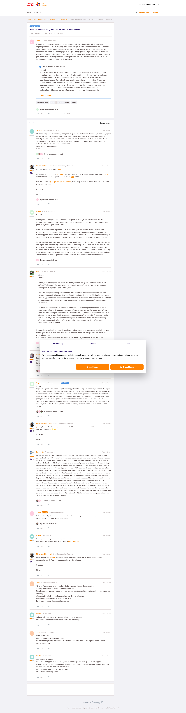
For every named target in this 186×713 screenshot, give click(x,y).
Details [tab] (93, 343)
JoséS (38, 41)
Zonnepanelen (62, 19)
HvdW (38, 535)
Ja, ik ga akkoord (127, 367)
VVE (52, 102)
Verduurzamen (63, 102)
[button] (143, 12)
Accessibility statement (110, 708)
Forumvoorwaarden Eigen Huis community (83, 708)
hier (72, 177)
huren (74, 102)
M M (38, 272)
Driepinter (40, 452)
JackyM (39, 130)
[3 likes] (49, 154)
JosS (38, 583)
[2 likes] (48, 501)
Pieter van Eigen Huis (44, 166)
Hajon (38, 211)
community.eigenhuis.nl (149, 4)
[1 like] (47, 109)
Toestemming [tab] (57, 343)
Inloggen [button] (154, 12)
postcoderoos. (73, 541)
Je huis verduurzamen (46, 19)
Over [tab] (129, 343)
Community (31, 19)
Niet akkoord (92, 367)
